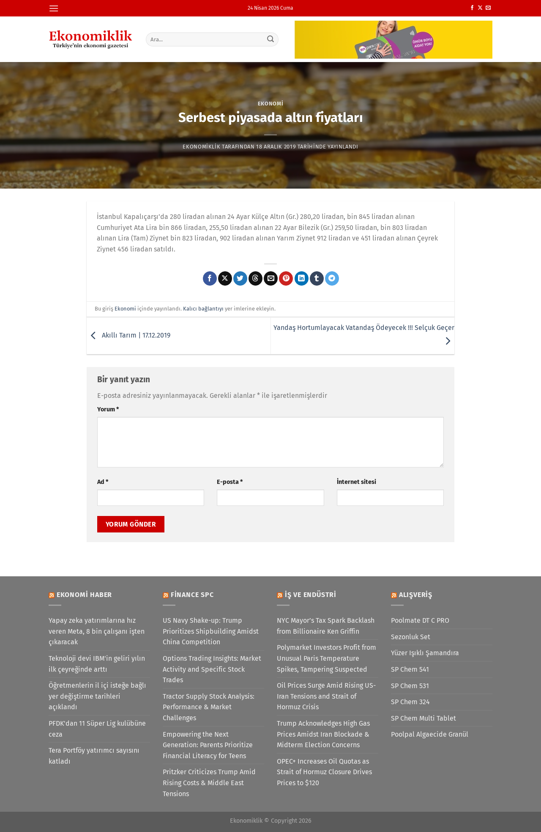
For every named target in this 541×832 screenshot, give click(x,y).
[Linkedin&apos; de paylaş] (302, 278)
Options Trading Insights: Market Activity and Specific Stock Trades (212, 669)
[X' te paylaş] (225, 278)
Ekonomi (271, 103)
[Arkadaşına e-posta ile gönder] (271, 278)
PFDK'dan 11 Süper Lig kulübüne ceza (97, 728)
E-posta (230, 482)
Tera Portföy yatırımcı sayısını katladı (94, 755)
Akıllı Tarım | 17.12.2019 (128, 335)
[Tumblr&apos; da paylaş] (317, 278)
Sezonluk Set (410, 637)
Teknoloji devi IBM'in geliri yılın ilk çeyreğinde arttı (97, 663)
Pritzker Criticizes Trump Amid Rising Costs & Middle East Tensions (209, 782)
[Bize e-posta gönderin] (488, 8)
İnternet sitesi (356, 482)
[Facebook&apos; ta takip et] (472, 8)
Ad (102, 482)
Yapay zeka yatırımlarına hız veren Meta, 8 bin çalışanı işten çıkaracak (97, 631)
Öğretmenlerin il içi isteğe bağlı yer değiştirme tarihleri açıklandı (97, 696)
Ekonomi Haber (84, 595)
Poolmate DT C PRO (420, 620)
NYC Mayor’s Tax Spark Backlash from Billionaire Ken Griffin (325, 625)
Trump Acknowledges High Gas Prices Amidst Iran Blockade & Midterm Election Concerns (323, 734)
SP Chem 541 (410, 669)
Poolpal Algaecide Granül (429, 734)
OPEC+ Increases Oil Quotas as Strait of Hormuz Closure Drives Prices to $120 (324, 772)
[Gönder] (271, 39)
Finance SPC (192, 595)
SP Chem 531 (410, 686)
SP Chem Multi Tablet (423, 718)
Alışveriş (415, 595)
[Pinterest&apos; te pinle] (286, 278)
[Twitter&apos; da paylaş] (240, 278)
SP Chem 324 (410, 702)
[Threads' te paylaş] (255, 278)
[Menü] (54, 8)
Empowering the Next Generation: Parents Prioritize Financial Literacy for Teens (208, 745)
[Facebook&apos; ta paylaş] (210, 278)
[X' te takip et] (480, 8)
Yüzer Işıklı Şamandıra (425, 653)
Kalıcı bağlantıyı (203, 308)
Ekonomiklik (201, 146)
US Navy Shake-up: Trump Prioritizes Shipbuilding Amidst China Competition (211, 631)
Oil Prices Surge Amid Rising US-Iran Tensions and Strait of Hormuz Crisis (326, 696)
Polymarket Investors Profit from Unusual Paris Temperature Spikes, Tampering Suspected (326, 658)
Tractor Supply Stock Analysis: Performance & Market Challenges (208, 707)
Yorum (108, 409)
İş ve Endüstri (310, 595)
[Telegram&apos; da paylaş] (332, 278)
